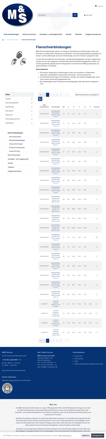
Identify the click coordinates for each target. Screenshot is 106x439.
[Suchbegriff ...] (55, 4)
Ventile (10, 141)
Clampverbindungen (16, 122)
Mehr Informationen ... (65, 435)
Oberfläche (19, 101)
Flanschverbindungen (17, 118)
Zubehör (11, 145)
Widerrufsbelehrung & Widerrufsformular (89, 342)
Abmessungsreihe (19, 81)
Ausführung (19, 85)
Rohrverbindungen (15, 111)
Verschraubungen (15, 115)
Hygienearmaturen (15, 149)
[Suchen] (75, 4)
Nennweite (19, 89)
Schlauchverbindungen (17, 125)
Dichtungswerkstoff (19, 97)
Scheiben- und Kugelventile (18, 137)
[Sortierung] (87, 73)
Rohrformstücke (14, 133)
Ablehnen (85, 435)
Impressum (78, 334)
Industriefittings (14, 129)
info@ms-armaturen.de (49, 345)
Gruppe (19, 77)
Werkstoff (19, 93)
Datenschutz (79, 337)
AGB (76, 339)
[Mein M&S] (88, 4)
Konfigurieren (98, 435)
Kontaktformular (19, 348)
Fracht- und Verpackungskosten (50, 427)
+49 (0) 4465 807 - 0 (11, 338)
